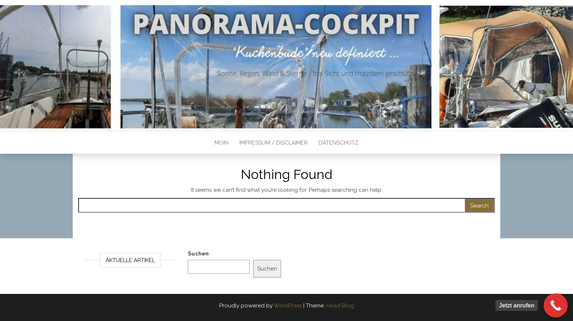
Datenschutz (338, 142)
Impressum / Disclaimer (273, 142)
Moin (221, 142)
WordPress (288, 305)
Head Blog (340, 305)
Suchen (198, 253)
